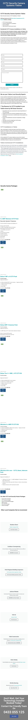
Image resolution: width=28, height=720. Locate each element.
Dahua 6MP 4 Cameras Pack (9, 325)
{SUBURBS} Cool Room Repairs (14, 597)
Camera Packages (3, 274)
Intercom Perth (14, 617)
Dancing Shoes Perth (18, 685)
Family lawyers (14, 666)
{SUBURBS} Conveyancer (14, 552)
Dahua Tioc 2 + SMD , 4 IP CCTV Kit (11, 373)
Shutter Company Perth (14, 527)
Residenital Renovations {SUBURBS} (14, 642)
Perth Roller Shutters (14, 529)
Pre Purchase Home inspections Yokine (14, 572)
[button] (3, 242)
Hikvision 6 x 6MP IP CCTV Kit (9, 424)
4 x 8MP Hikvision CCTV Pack (9, 219)
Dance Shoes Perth (14, 687)
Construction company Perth (16, 640)
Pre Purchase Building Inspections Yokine (14, 574)
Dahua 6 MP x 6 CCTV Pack (8, 276)
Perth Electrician (14, 619)
